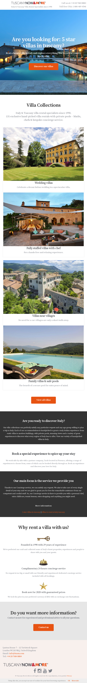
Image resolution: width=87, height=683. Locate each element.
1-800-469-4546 (79, 7)
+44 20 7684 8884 (78, 3)
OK (69, 681)
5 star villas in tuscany (31, 513)
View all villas (43, 400)
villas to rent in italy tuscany (53, 513)
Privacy (69, 676)
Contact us (43, 628)
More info (75, 681)
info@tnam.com (16, 654)
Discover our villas (43, 67)
